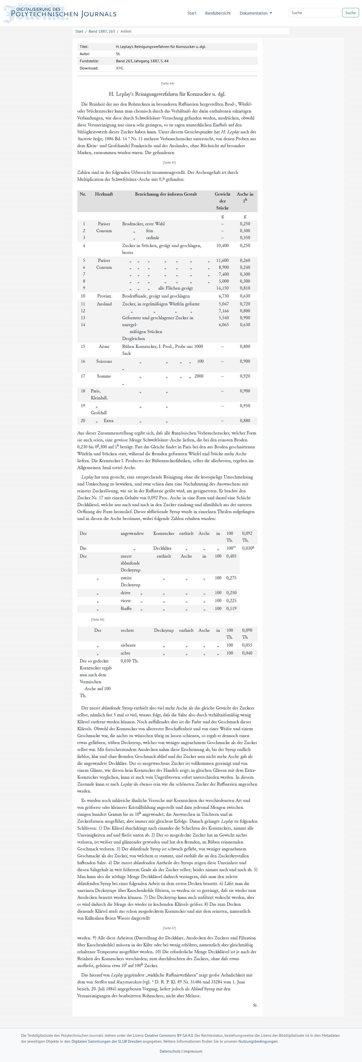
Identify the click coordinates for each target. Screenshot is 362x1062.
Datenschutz (170, 1051)
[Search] (314, 12)
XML (120, 68)
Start (191, 13)
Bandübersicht (218, 13)
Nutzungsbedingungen (258, 1041)
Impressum (192, 1051)
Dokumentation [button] (254, 13)
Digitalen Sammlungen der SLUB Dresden (107, 1041)
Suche (350, 12)
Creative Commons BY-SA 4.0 (169, 1035)
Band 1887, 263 (102, 31)
